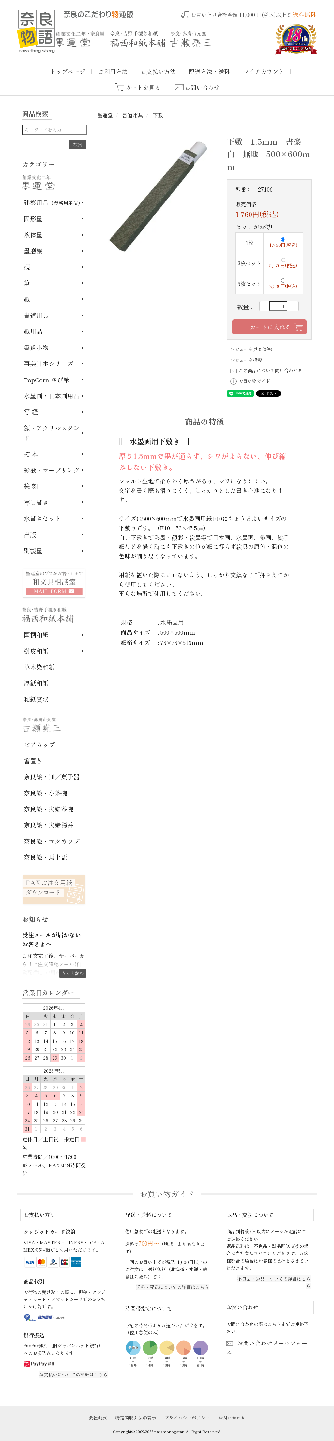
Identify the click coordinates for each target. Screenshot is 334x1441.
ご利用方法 (113, 71)
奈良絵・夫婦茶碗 (48, 808)
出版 (30, 534)
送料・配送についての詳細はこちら (172, 1287)
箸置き (33, 760)
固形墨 (33, 218)
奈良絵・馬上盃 (45, 857)
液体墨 (33, 234)
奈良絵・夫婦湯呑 (48, 824)
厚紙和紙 (36, 682)
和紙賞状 (36, 699)
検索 (77, 144)
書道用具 (132, 115)
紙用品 (33, 331)
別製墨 (33, 550)
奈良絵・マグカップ (52, 841)
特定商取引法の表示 (135, 1417)
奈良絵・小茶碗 (45, 792)
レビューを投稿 (246, 360)
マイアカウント (263, 71)
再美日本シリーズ (48, 363)
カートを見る (142, 87)
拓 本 (31, 454)
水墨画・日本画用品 (52, 395)
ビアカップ (39, 744)
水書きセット (42, 518)
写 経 (31, 411)
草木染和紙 (39, 666)
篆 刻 (31, 486)
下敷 (157, 115)
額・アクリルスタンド (52, 432)
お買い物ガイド (250, 381)
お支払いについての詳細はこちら (73, 1374)
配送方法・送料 (209, 71)
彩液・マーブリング (52, 470)
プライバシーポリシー (187, 1417)
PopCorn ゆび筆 (46, 379)
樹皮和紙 (36, 650)
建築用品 (53, 202)
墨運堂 (105, 115)
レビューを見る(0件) (251, 349)
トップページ (67, 71)
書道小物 (36, 347)
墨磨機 (33, 250)
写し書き (36, 502)
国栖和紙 (36, 634)
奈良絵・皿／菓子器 (52, 776)
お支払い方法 (158, 71)
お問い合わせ (202, 87)
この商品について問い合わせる (266, 370)
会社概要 (98, 1417)
